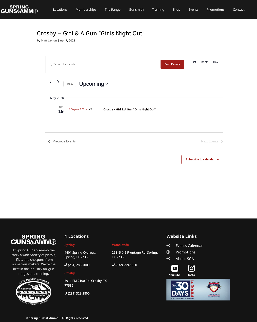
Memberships (86, 9)
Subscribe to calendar (200, 159)
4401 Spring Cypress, (80, 252)
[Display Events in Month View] (204, 62)
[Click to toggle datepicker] (93, 84)
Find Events (172, 64)
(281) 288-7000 (79, 265)
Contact (239, 9)
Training (158, 9)
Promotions (216, 9)
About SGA (185, 258)
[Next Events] (58, 81)
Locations (60, 9)
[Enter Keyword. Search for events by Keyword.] (103, 64)
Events (193, 9)
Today (70, 84)
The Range (113, 9)
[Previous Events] (50, 81)
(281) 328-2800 (79, 293)
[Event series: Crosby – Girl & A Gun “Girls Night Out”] (90, 109)
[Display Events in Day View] (215, 62)
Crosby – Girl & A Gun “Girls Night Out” (129, 109)
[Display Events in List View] (194, 62)
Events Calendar (189, 245)
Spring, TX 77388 (76, 257)
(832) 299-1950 (126, 265)
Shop (176, 9)
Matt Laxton (49, 40)
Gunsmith (136, 9)
